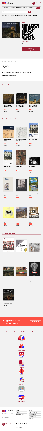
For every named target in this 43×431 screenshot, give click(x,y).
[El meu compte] (37, 8)
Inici (3, 15)
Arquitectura (29, 54)
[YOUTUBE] (21, 424)
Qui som (17, 410)
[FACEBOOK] (16, 424)
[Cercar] (29, 12)
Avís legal (31, 410)
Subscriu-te (35, 321)
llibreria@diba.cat (5, 417)
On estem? (18, 412)
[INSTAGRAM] (23, 424)
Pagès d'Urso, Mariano (10, 61)
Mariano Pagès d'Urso (10, 62)
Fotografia (24, 54)
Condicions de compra (33, 412)
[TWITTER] (18, 424)
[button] (39, 8)
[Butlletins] (27, 424)
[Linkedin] (25, 424)
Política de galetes (32, 416)
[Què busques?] (8, 12)
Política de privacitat (32, 414)
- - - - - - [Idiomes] (32, 8)
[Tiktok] (29, 424)
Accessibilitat (31, 418)
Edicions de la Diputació (20, 414)
